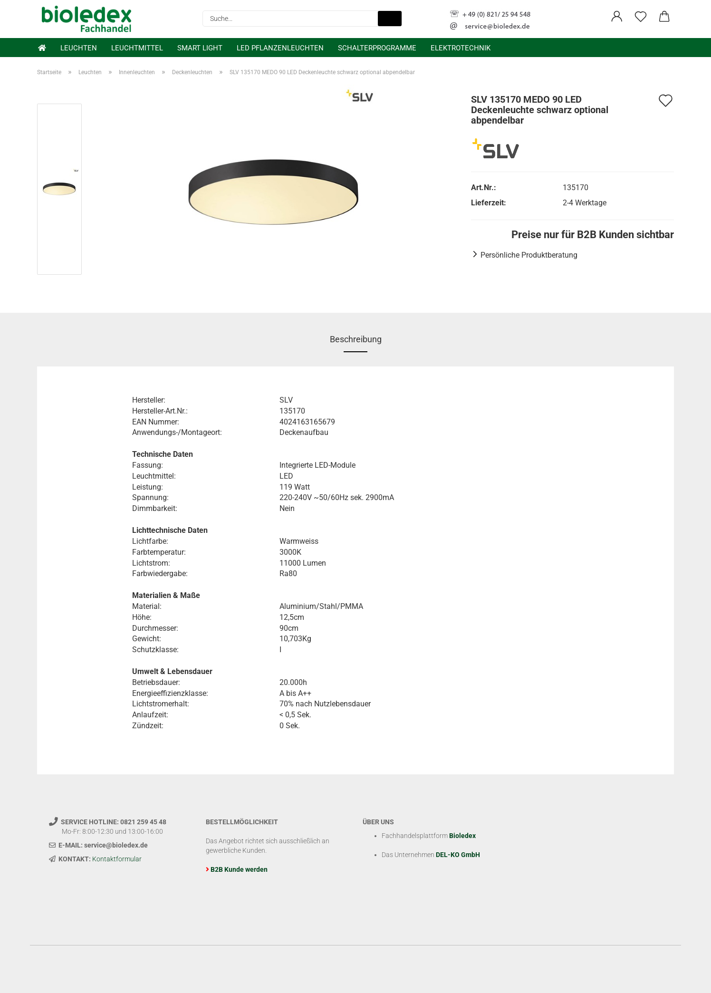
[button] (617, 16)
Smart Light (199, 48)
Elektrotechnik (460, 48)
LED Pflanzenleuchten (280, 48)
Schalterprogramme (377, 48)
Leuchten (78, 48)
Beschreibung (356, 339)
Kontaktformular (117, 859)
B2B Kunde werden (239, 869)
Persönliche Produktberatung (528, 255)
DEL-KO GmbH (458, 854)
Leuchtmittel (137, 48)
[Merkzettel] (641, 16)
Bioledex (462, 835)
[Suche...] (390, 18)
